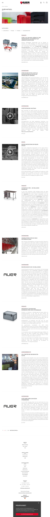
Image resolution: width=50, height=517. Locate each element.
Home (3, 6)
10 (8, 430)
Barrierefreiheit (25, 472)
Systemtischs (33, 206)
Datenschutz (25, 469)
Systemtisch (26, 194)
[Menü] (2, 2)
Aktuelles (6, 6)
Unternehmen (6, 30)
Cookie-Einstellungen (25, 471)
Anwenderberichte (26, 30)
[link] (41, 2)
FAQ (25, 447)
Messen (12, 30)
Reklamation (25, 456)
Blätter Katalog (25, 444)
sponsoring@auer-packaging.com (25, 492)
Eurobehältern (45, 210)
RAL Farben (25, 446)
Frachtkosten (25, 454)
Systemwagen (39, 196)
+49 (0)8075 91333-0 (25, 483)
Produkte (18, 30)
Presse (25, 465)
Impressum (25, 476)
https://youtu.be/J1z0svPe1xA (27, 131)
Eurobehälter (45, 47)
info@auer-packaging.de (25, 488)
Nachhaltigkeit (25, 474)
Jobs (25, 466)
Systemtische (35, 218)
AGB (25, 458)
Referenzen (25, 468)
